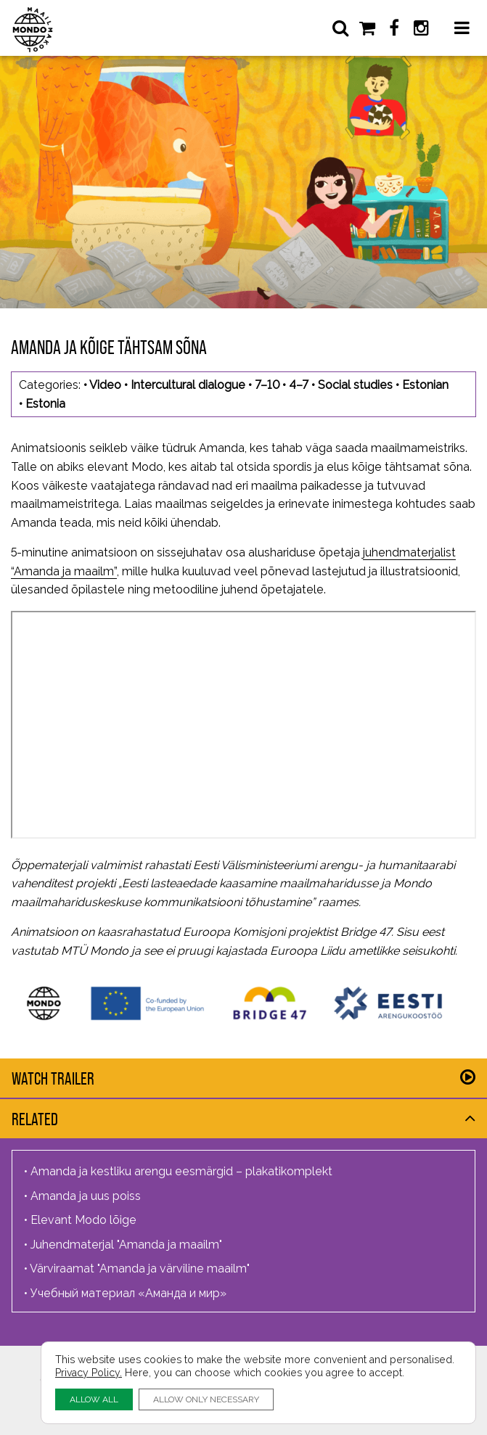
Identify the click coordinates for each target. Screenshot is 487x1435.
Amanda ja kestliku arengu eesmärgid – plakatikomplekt (181, 1171)
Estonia (45, 404)
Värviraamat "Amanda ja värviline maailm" (140, 1268)
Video (105, 385)
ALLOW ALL (94, 1399)
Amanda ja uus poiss (85, 1196)
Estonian (425, 385)
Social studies (355, 385)
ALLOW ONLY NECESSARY (206, 1399)
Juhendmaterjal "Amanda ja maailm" (126, 1244)
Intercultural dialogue (188, 385)
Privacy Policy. (88, 1372)
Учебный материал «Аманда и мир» (128, 1293)
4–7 (298, 385)
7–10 (267, 385)
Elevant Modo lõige (83, 1220)
